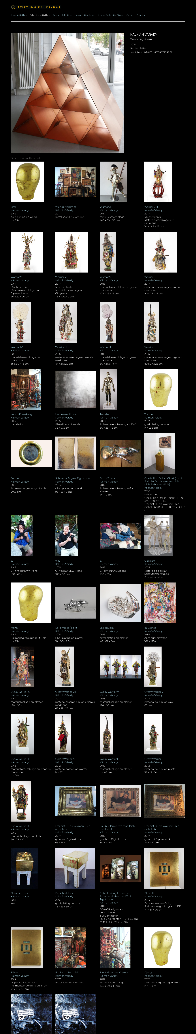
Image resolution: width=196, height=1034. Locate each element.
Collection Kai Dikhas (40, 15)
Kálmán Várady (143, 34)
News (78, 15)
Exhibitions (67, 15)
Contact (130, 15)
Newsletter (89, 15)
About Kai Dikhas (18, 15)
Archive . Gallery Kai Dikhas (110, 15)
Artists (56, 15)
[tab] (25, 158)
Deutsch (141, 15)
